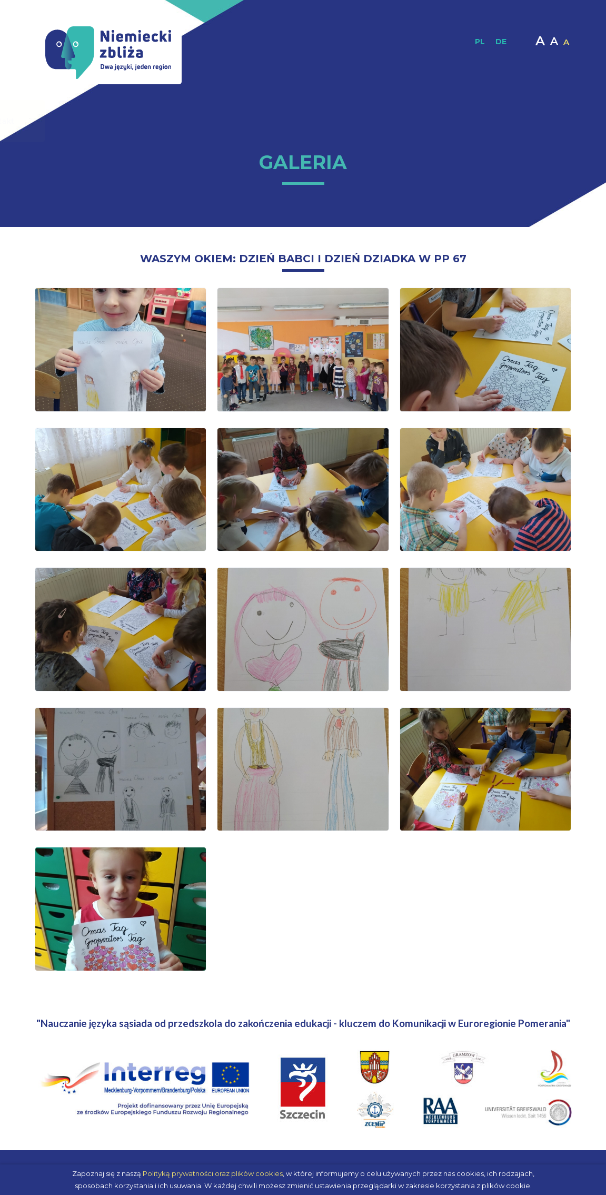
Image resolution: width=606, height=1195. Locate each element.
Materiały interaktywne (355, 121)
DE (500, 41)
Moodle (473, 121)
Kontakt (509, 121)
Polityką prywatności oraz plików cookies (213, 1173)
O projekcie (136, 121)
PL (480, 41)
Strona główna (78, 121)
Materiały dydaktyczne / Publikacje (236, 121)
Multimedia (427, 121)
